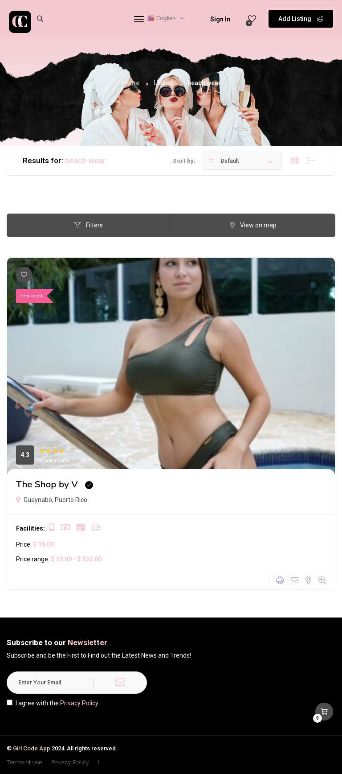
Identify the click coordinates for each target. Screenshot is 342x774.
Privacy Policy (79, 703)
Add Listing (300, 17)
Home (130, 82)
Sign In (214, 19)
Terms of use (24, 762)
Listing (163, 82)
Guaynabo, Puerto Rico (51, 499)
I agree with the (52, 703)
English (161, 18)
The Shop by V (47, 484)
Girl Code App (31, 748)
